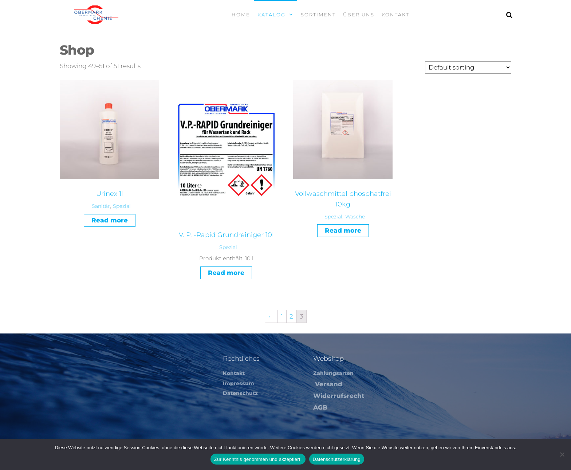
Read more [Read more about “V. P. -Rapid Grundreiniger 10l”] (226, 272)
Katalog (271, 14)
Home (241, 14)
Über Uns (358, 14)
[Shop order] (468, 67)
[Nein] (562, 454)
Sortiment (318, 14)
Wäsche (355, 217)
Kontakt (395, 14)
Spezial (122, 206)
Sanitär (101, 206)
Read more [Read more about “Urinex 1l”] (109, 220)
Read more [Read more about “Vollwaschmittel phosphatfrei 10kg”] (343, 230)
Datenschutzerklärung (337, 459)
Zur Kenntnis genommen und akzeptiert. (258, 459)
